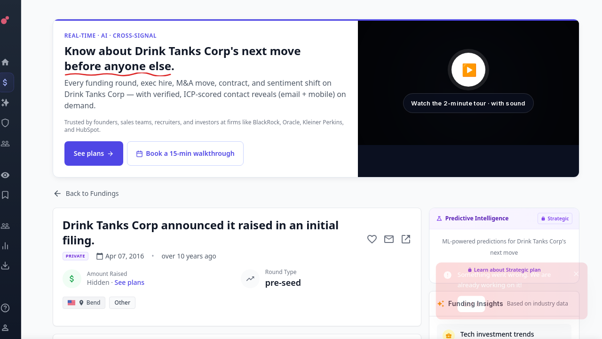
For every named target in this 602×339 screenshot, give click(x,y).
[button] (469, 82)
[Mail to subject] (389, 239)
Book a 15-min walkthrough (189, 153)
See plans (98, 153)
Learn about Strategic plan (504, 269)
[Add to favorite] (372, 239)
